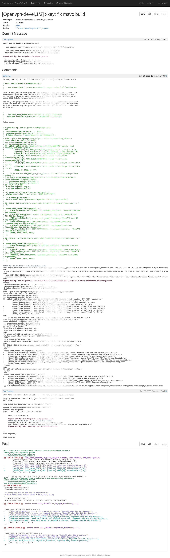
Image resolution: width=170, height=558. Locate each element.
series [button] (164, 14)
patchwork (64, 555)
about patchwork (103, 555)
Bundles (48, 3)
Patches (35, 3)
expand (45, 28)
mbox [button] (156, 14)
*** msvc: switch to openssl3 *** (28, 28)
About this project (64, 3)
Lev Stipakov (8, 39)
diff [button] (149, 14)
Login (141, 3)
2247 (143, 14)
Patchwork (7, 3)
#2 (166, 391)
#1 (166, 76)
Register (150, 3)
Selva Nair (7, 76)
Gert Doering (8, 391)
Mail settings (163, 3)
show (18, 25)
